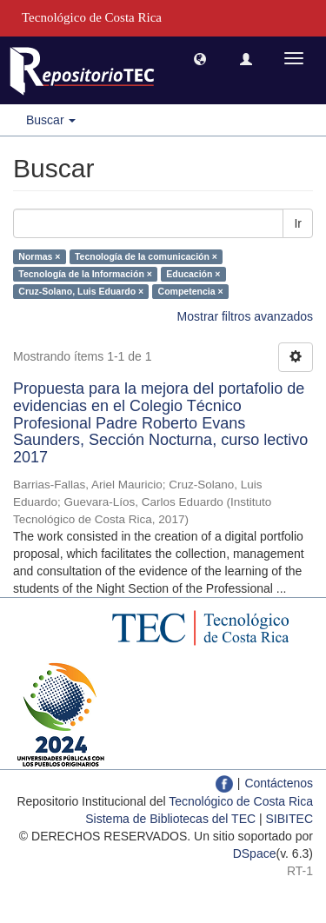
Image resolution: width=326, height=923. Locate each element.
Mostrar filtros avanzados (245, 316)
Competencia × (190, 291)
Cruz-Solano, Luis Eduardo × (80, 291)
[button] (200, 58)
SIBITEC (289, 819)
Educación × (193, 274)
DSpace (254, 853)
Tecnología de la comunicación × (146, 256)
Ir (298, 223)
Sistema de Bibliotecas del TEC (170, 819)
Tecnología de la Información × (85, 274)
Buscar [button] (51, 120)
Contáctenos (278, 783)
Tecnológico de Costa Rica (241, 801)
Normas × (39, 256)
